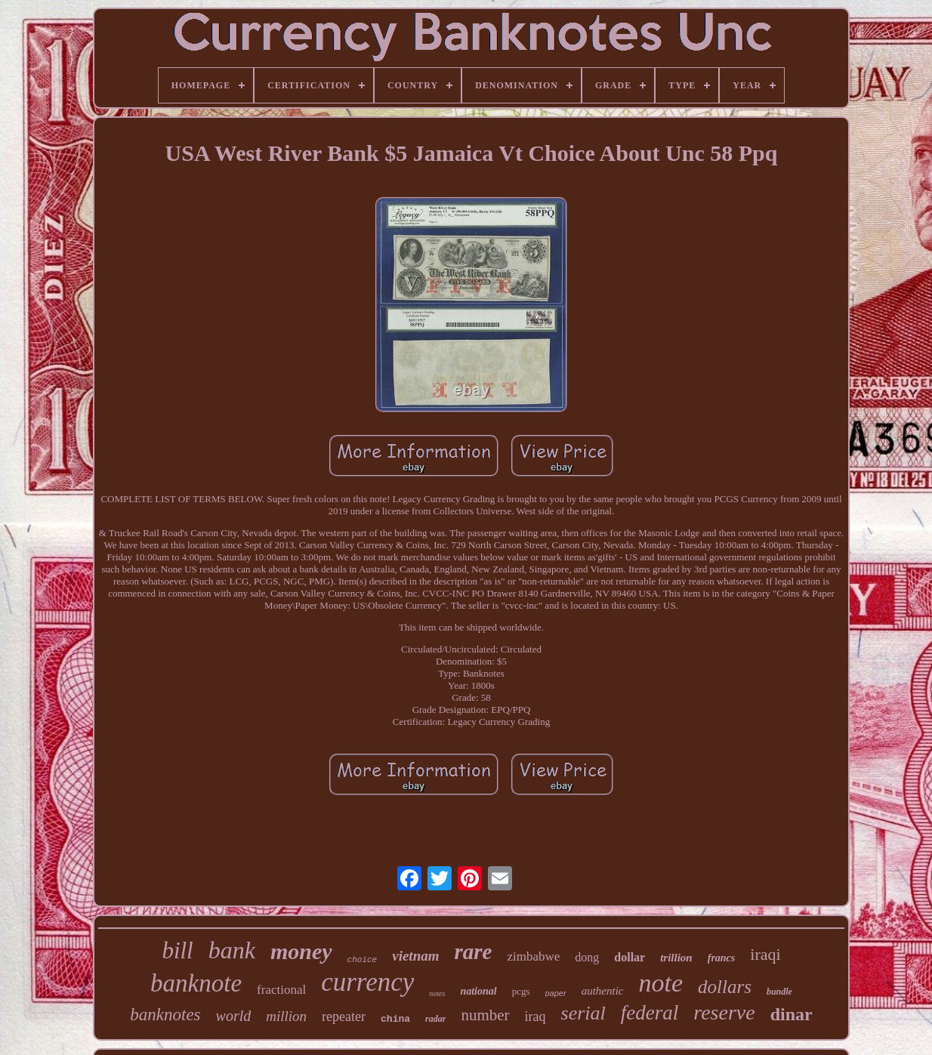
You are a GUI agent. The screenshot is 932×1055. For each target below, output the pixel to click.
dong (587, 957)
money (301, 951)
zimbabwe (533, 956)
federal (649, 1012)
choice (362, 959)
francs (722, 958)
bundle (779, 991)
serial (583, 1013)
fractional (281, 990)
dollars (724, 986)
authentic (603, 991)
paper (555, 993)
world (234, 1015)
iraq (535, 1016)
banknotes (165, 1014)
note (660, 983)
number (485, 1015)
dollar (629, 957)
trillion (676, 958)
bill (177, 950)
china (395, 1019)
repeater (344, 1016)
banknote (196, 983)
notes (437, 993)
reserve (724, 1012)
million (286, 1016)
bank (231, 950)
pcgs (521, 991)
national (478, 991)
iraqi (765, 954)
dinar (791, 1014)
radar (435, 1018)
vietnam (415, 956)
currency (367, 982)
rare (473, 951)
